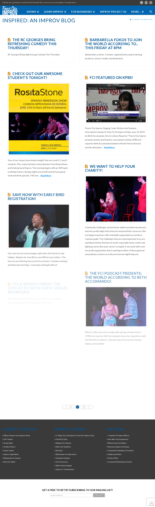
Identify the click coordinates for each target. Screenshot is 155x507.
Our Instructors (61, 462)
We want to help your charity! (110, 168)
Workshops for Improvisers (65, 454)
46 (87, 407)
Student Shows (8, 447)
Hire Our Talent (8, 462)
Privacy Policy (112, 458)
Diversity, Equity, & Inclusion (118, 447)
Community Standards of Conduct (120, 450)
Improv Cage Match (10, 454)
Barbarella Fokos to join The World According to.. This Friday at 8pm (113, 44)
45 (81, 407)
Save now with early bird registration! (36, 196)
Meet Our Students (62, 447)
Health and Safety (114, 454)
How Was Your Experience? (117, 439)
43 (73, 407)
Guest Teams (8, 450)
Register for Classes (62, 443)
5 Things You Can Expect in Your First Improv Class (74, 435)
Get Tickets (7, 439)
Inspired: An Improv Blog (118, 435)
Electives (58, 450)
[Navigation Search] (149, 9)
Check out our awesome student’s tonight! (35, 75)
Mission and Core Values (116, 443)
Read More (46, 175)
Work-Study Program (63, 466)
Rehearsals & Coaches (11, 458)
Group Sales (7, 443)
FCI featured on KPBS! (111, 77)
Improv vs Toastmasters (64, 469)
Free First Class (60, 439)
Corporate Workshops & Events (119, 462)
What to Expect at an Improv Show (16, 435)
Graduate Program (62, 458)
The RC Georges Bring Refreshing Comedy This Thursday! (32, 44)
